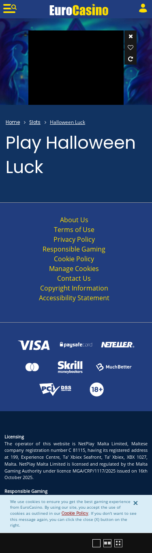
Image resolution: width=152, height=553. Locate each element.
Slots (35, 122)
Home (13, 122)
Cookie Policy (75, 513)
